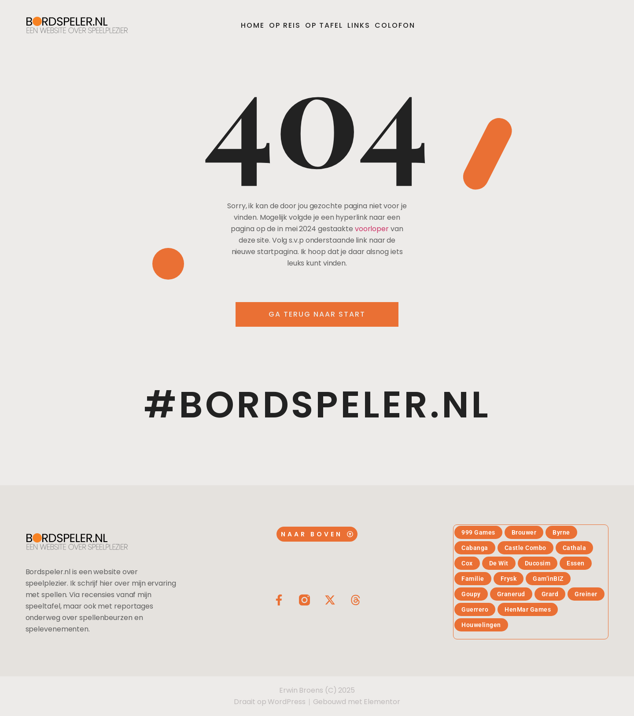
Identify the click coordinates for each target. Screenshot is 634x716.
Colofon (395, 25)
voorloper (372, 229)
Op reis (285, 25)
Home (253, 25)
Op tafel (324, 25)
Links (358, 25)
